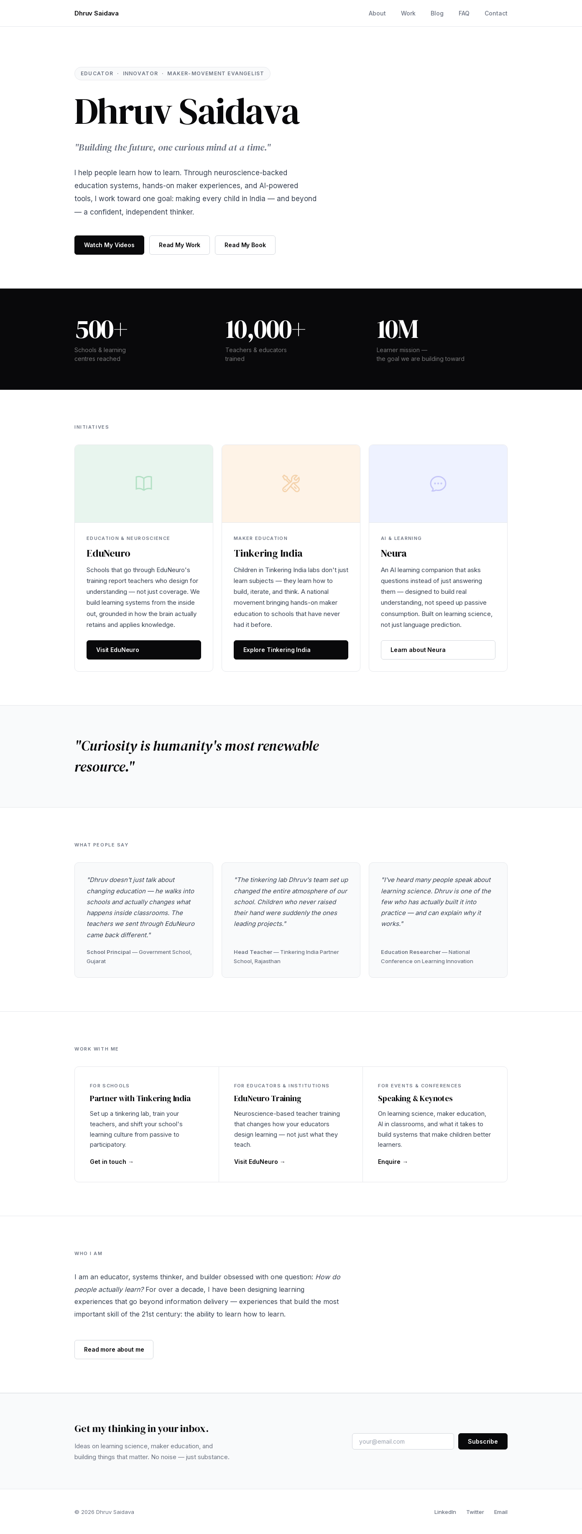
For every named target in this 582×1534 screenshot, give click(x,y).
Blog (437, 13)
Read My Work (179, 244)
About (377, 13)
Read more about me (114, 1349)
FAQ (464, 13)
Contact (496, 13)
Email (501, 1511)
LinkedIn (445, 1511)
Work (408, 13)
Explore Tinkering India (277, 649)
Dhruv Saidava (96, 13)
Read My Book (245, 244)
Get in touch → (112, 1161)
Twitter (475, 1511)
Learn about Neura (418, 649)
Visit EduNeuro (117, 649)
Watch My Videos (109, 244)
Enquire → (393, 1161)
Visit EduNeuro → (260, 1161)
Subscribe (483, 1441)
